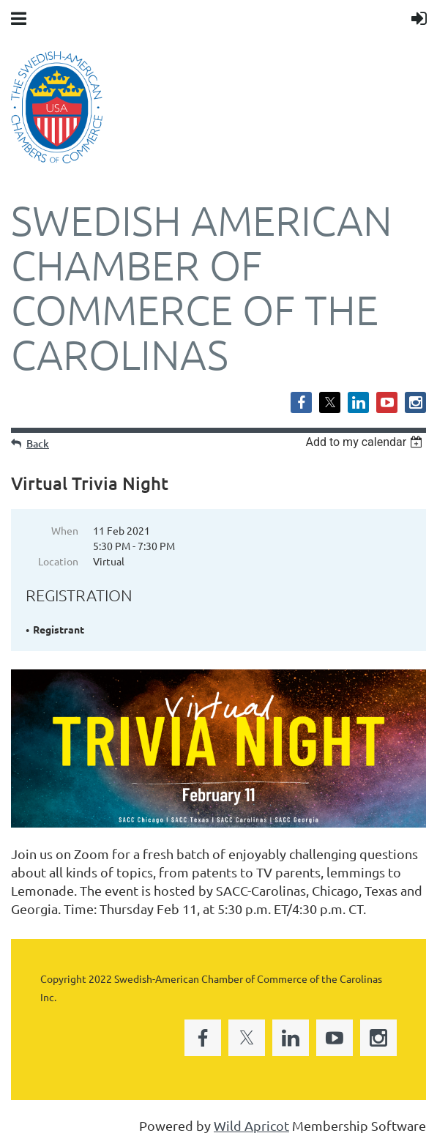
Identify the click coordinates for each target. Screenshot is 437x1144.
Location (58, 561)
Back (37, 443)
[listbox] (365, 442)
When (64, 530)
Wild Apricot (251, 1125)
